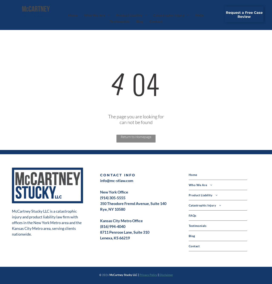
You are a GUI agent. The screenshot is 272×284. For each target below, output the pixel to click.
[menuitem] (73, 15)
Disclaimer (166, 275)
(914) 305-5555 (112, 197)
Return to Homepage (136, 137)
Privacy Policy (148, 275)
